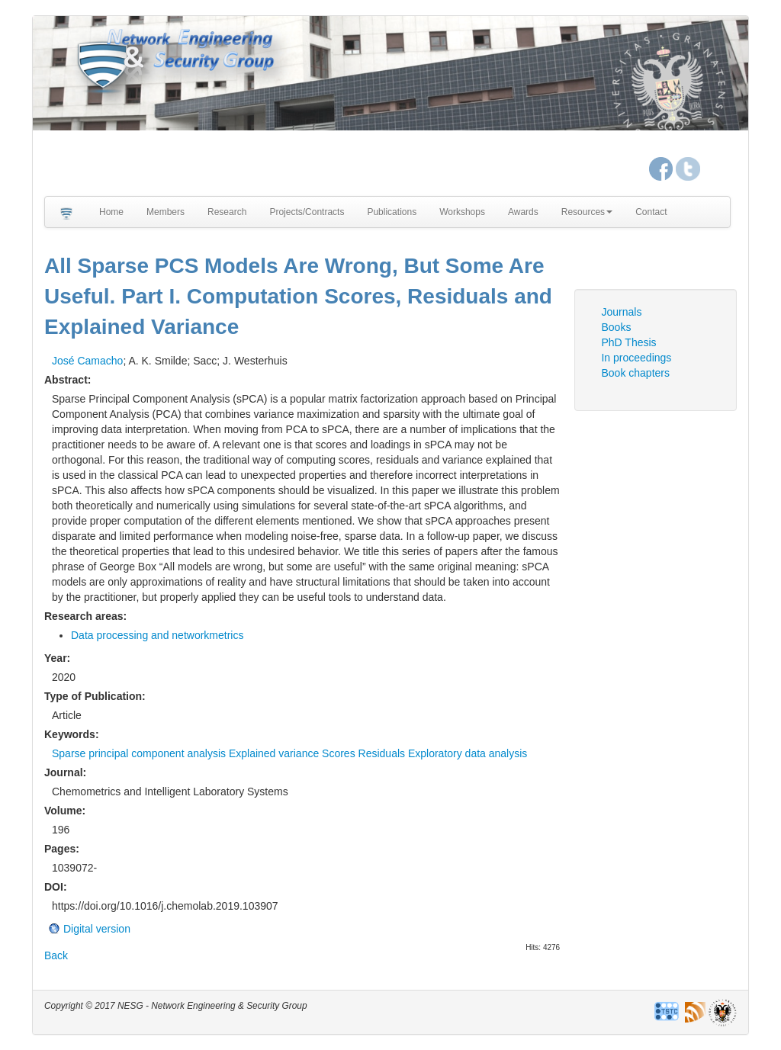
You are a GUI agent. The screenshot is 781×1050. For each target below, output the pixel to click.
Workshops (462, 212)
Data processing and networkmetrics (157, 635)
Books (616, 327)
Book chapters (635, 373)
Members (165, 212)
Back (56, 955)
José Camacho (87, 361)
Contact (651, 212)
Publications (391, 212)
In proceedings (636, 358)
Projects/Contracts (306, 212)
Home (111, 212)
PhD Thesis (628, 342)
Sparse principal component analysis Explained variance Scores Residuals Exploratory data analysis (289, 753)
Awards (523, 212)
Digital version (96, 929)
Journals (621, 312)
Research (226, 212)
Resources (586, 212)
